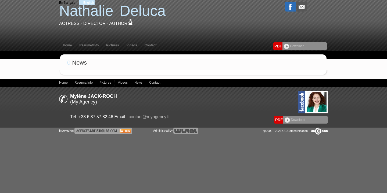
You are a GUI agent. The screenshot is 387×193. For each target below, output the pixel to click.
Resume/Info (89, 45)
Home (67, 45)
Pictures (112, 45)
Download (294, 46)
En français (67, 3)
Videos (132, 45)
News (138, 82)
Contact (151, 45)
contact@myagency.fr (149, 116)
